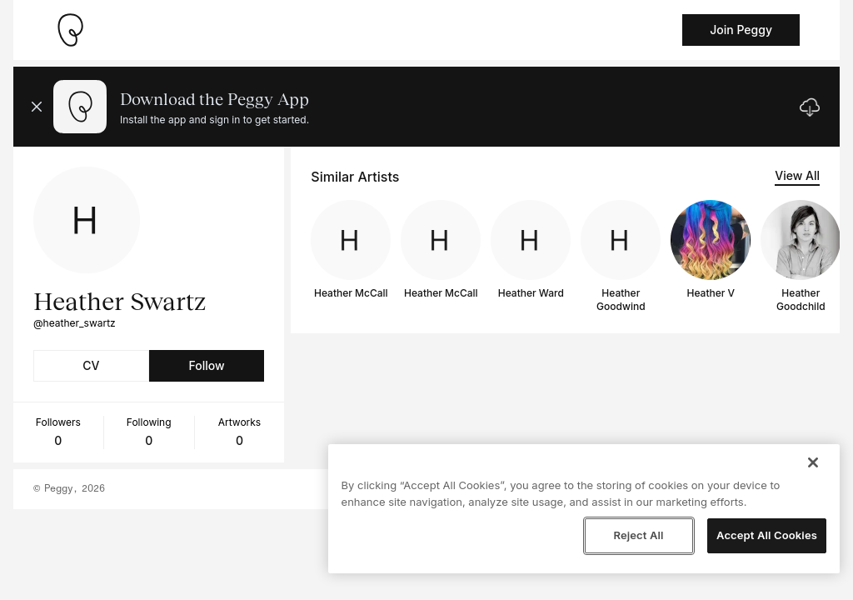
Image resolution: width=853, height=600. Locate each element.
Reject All (638, 535)
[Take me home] (70, 30)
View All (797, 175)
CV (90, 365)
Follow (206, 365)
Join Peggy (741, 29)
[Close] (813, 462)
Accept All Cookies (766, 535)
